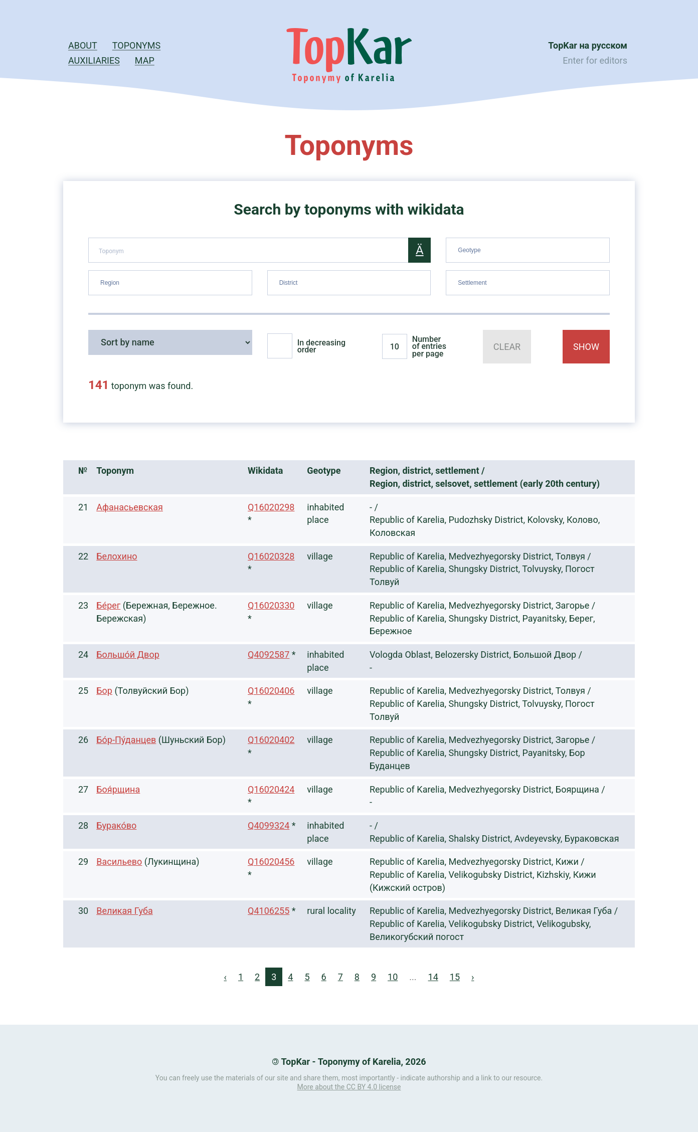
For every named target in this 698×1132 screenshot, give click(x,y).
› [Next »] (472, 977)
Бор (104, 690)
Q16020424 (271, 789)
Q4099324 (268, 825)
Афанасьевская (129, 507)
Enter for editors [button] (595, 60)
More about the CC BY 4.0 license (349, 1087)
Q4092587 (268, 654)
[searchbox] (529, 248)
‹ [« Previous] (225, 977)
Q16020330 (271, 605)
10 (393, 977)
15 (455, 977)
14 (433, 977)
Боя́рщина (118, 789)
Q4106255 (268, 910)
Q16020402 (271, 739)
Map (144, 60)
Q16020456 (271, 861)
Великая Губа (124, 910)
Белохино (116, 556)
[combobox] (528, 250)
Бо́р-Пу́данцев (126, 739)
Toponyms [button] (136, 45)
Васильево (119, 861)
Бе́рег (108, 605)
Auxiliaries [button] (94, 60)
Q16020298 (271, 507)
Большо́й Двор (127, 654)
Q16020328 (271, 556)
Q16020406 (271, 690)
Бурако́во (116, 825)
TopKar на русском (587, 45)
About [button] (82, 45)
